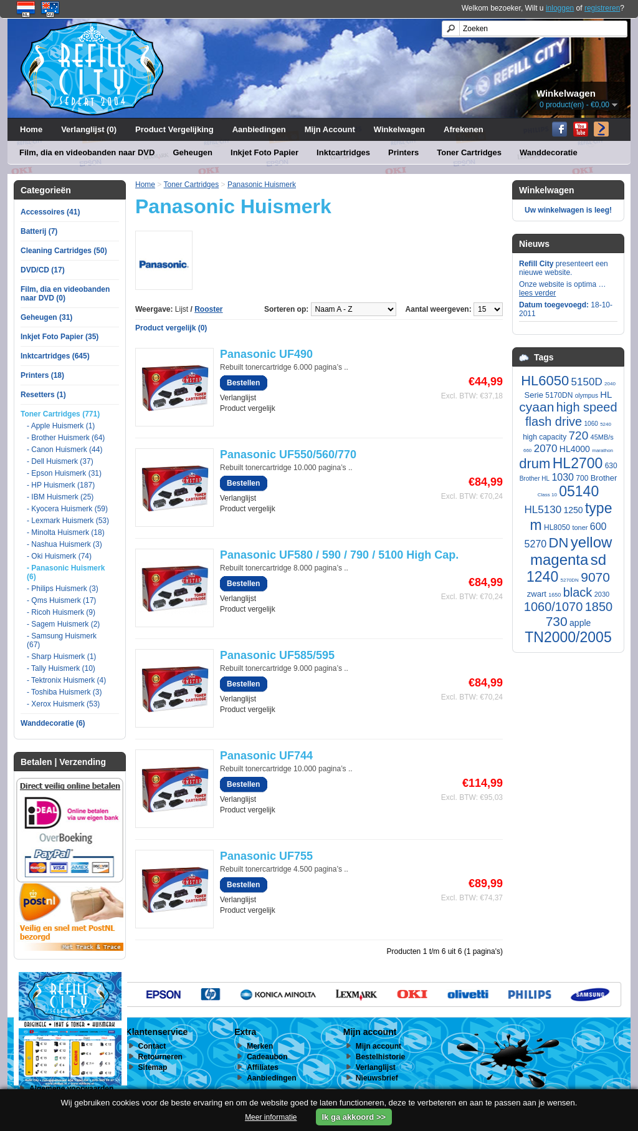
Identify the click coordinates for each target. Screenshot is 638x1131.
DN (559, 543)
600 (598, 526)
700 (582, 478)
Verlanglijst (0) (89, 129)
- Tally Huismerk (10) (61, 668)
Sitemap (153, 1067)
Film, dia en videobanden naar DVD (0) (65, 293)
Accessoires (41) (50, 212)
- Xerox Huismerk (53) (63, 704)
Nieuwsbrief (377, 1078)
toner (580, 527)
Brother (604, 478)
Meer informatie (271, 1117)
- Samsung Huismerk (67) (62, 640)
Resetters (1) (43, 394)
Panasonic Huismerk (261, 184)
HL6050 (545, 380)
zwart (536, 594)
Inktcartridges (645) (55, 356)
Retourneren (160, 1056)
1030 (562, 477)
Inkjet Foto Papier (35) (59, 336)
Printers (403, 152)
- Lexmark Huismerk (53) (68, 520)
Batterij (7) (39, 231)
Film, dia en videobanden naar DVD (87, 152)
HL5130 (543, 510)
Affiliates (263, 1067)
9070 (595, 577)
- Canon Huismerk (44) (64, 449)
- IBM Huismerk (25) (60, 497)
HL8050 (557, 527)
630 (611, 465)
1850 (599, 607)
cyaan (536, 407)
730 (557, 621)
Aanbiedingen (259, 129)
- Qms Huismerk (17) (61, 600)
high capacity (544, 437)
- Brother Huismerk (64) (66, 437)
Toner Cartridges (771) (60, 414)
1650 (554, 595)
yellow (591, 542)
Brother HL (535, 478)
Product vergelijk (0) (171, 328)
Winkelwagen (399, 129)
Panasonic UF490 (266, 354)
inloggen (560, 8)
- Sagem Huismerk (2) (63, 624)
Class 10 (547, 495)
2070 (546, 449)
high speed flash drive (571, 414)
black (578, 592)
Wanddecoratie (549, 152)
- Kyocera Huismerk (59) (67, 508)
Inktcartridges (343, 152)
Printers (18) (42, 375)
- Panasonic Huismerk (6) (66, 572)
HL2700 (578, 463)
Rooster (208, 309)
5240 (605, 424)
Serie (534, 395)
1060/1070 (553, 607)
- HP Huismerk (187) (61, 485)
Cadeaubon (267, 1056)
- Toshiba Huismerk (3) (64, 692)
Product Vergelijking (174, 129)
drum (534, 463)
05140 (579, 491)
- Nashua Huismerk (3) (64, 544)
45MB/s (602, 437)
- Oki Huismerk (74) (59, 556)
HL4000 (574, 449)
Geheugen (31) (46, 317)
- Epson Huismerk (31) (64, 473)
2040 (610, 384)
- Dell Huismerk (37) (60, 461)
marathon (602, 450)
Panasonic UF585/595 (277, 655)
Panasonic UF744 (266, 755)
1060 (591, 423)
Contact (152, 1046)
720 (579, 435)
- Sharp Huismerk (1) (61, 656)
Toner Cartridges (469, 152)
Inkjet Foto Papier (264, 152)
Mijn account (378, 1046)
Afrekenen (463, 129)
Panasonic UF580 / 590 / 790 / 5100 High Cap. (339, 555)
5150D (586, 382)
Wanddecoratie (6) (53, 723)
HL (606, 394)
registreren (602, 8)
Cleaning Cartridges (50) (64, 250)
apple (580, 623)
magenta (559, 559)
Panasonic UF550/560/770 (288, 454)
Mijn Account (330, 129)
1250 (573, 510)
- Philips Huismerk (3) (62, 588)
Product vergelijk (247, 408)
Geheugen (192, 152)
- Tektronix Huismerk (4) (66, 680)
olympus (586, 395)
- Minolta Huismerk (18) (66, 532)
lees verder (537, 293)
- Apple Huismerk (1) (61, 425)
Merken (260, 1046)
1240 (542, 577)
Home (31, 129)
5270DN (570, 580)
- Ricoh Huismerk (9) (61, 612)
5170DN (559, 395)
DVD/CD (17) (43, 270)
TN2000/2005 (568, 637)
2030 (601, 594)
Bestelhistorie (380, 1056)
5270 (536, 544)
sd (598, 559)
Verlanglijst (238, 397)
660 (527, 450)
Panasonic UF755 (266, 856)
